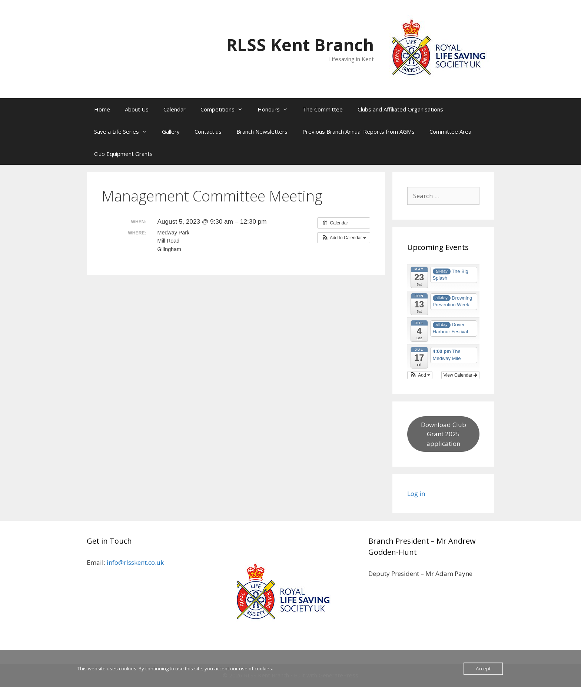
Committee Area (450, 131)
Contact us (208, 131)
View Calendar (460, 375)
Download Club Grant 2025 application (443, 434)
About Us (137, 109)
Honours (276, 109)
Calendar (174, 109)
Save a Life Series (124, 131)
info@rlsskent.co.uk (135, 562)
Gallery (171, 131)
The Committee (323, 109)
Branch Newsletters (262, 131)
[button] (344, 238)
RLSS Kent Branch (300, 44)
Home (102, 109)
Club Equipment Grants (123, 153)
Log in (416, 493)
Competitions (225, 109)
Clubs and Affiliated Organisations (400, 109)
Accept (483, 668)
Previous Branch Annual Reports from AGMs (358, 131)
